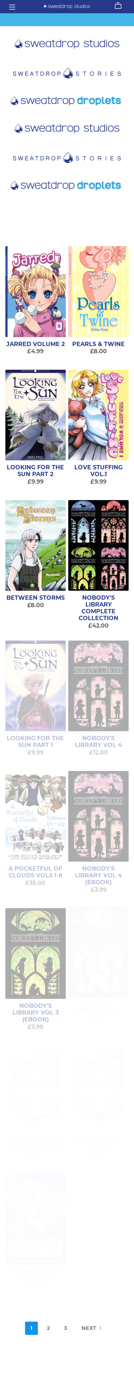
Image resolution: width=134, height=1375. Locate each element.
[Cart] (121, 5)
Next (92, 1328)
